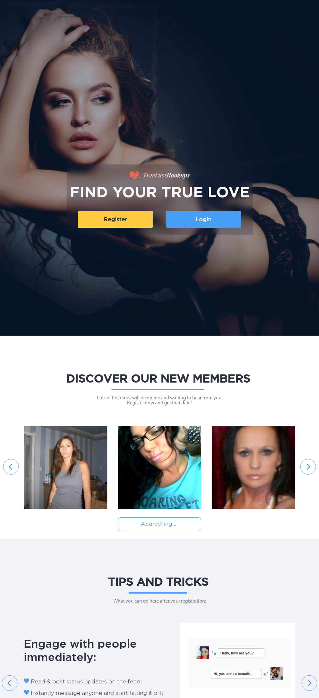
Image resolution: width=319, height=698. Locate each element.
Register (115, 219)
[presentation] (11, 467)
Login (204, 219)
